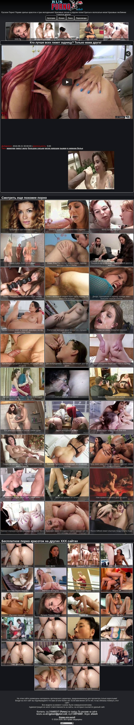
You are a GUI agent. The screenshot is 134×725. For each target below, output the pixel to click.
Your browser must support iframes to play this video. (67, 94)
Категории (51, 18)
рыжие (63, 148)
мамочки (11, 148)
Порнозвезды (81, 18)
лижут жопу (21, 148)
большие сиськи (36, 148)
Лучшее (62, 18)
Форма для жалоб (67, 717)
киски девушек (52, 148)
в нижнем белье (75, 148)
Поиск (70, 18)
